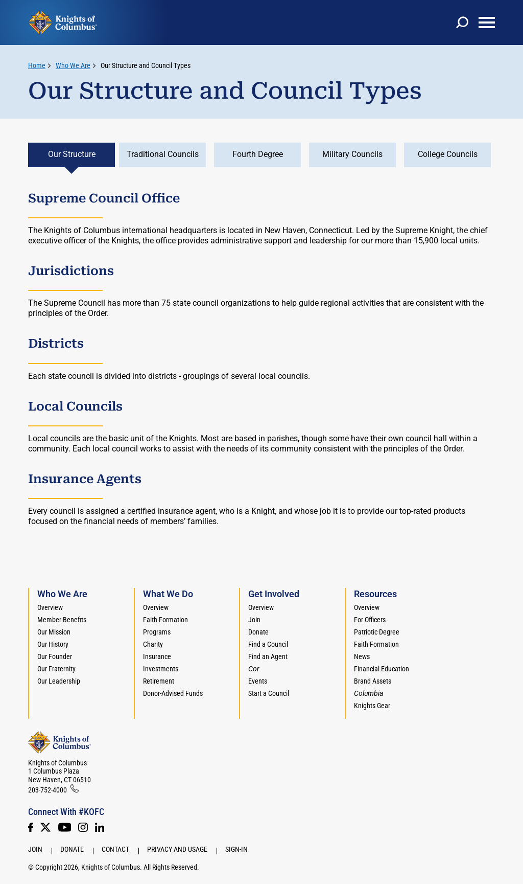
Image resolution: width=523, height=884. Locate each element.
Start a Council (268, 693)
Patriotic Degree (376, 632)
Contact (115, 849)
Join (254, 620)
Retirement (158, 681)
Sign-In (236, 849)
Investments (160, 669)
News (362, 656)
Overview (50, 607)
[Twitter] (45, 827)
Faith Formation (165, 620)
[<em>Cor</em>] (253, 669)
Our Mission (53, 632)
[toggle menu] (487, 22)
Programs (157, 632)
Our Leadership (58, 681)
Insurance (157, 656)
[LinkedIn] (99, 827)
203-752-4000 (47, 790)
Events (257, 681)
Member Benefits (61, 620)
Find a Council (268, 644)
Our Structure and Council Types (146, 65)
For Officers (370, 620)
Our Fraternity (56, 669)
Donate (258, 632)
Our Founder (54, 656)
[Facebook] (30, 827)
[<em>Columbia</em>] (372, 693)
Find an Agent (268, 656)
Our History (52, 644)
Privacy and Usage (177, 849)
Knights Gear (372, 705)
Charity (153, 644)
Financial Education (381, 669)
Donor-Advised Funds (173, 693)
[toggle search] (462, 22)
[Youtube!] (64, 827)
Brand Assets (372, 681)
